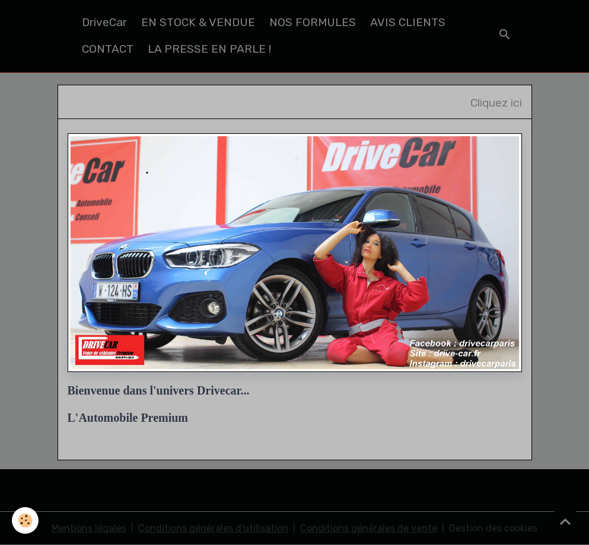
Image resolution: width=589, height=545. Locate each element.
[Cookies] (25, 520)
